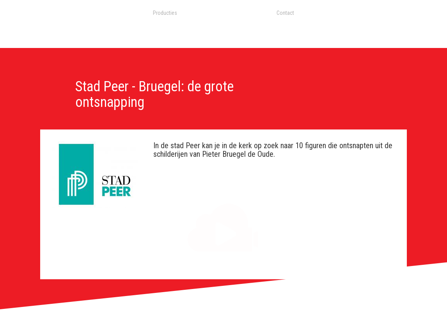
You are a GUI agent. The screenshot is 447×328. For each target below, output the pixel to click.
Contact (285, 13)
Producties (165, 13)
